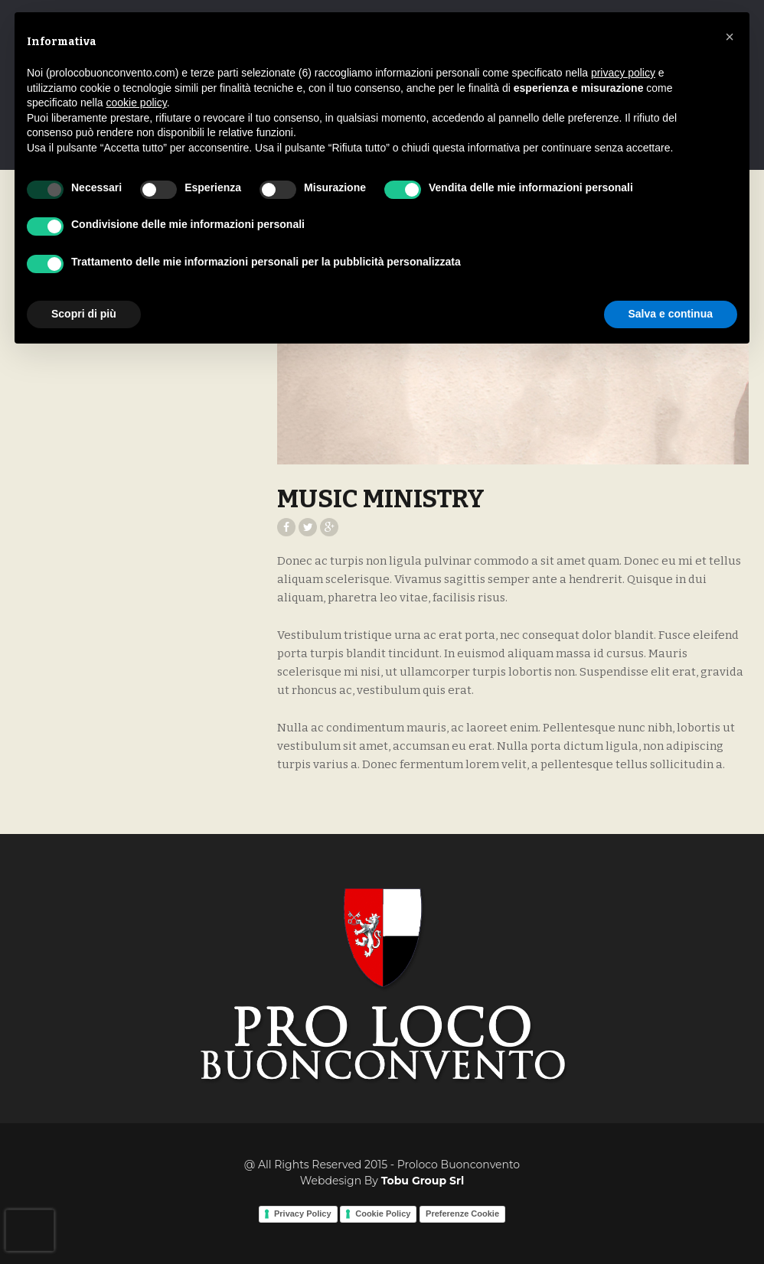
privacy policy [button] (623, 73)
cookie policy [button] (136, 102)
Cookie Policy (382, 1213)
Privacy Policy (302, 1213)
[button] (729, 36)
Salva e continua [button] (671, 314)
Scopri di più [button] (83, 314)
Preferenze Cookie (462, 1213)
